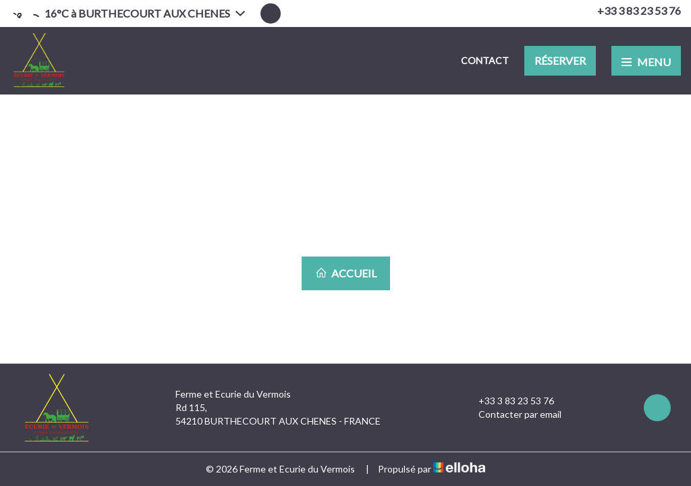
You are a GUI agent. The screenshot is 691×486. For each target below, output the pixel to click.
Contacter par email (512, 414)
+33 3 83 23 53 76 (508, 401)
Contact (485, 60)
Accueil (346, 273)
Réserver (560, 60)
